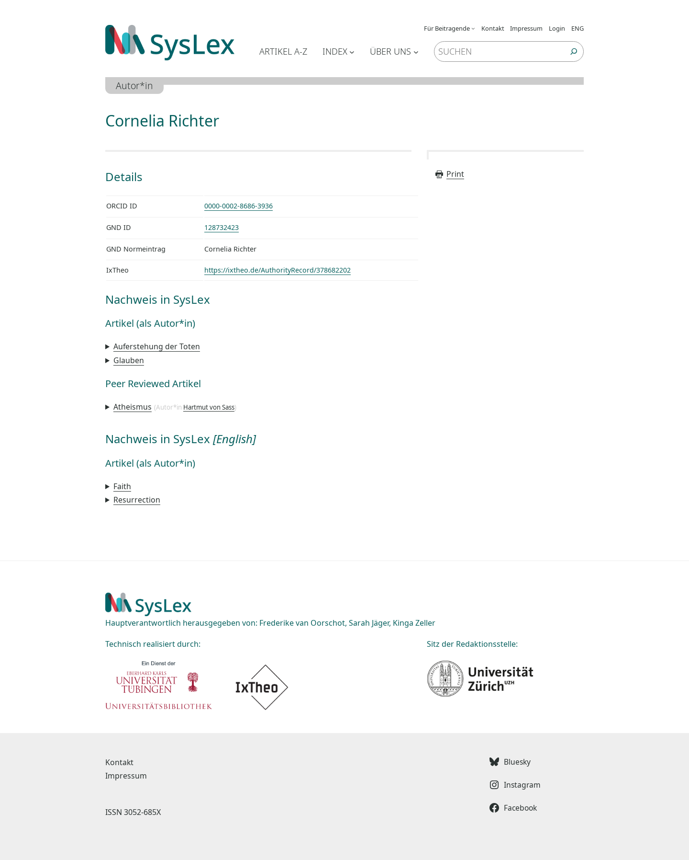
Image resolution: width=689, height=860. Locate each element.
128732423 (221, 226)
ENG (577, 28)
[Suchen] (574, 51)
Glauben (128, 359)
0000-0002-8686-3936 (238, 205)
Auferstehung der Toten (156, 345)
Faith (122, 484)
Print (449, 174)
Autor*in (135, 85)
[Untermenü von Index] (352, 51)
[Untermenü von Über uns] (416, 51)
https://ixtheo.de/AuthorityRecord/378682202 (277, 269)
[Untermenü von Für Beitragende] (473, 28)
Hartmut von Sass (209, 405)
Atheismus (132, 405)
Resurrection (136, 498)
